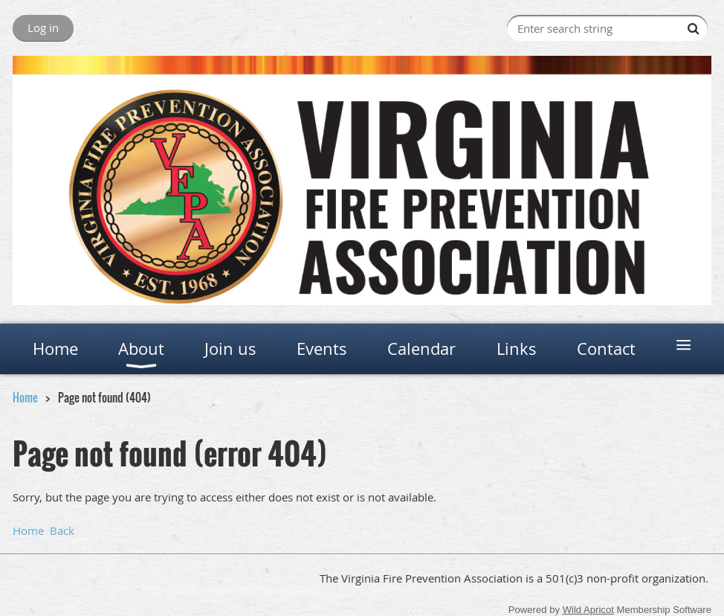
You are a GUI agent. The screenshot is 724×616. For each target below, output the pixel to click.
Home (25, 397)
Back (62, 530)
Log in (43, 27)
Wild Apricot (588, 609)
